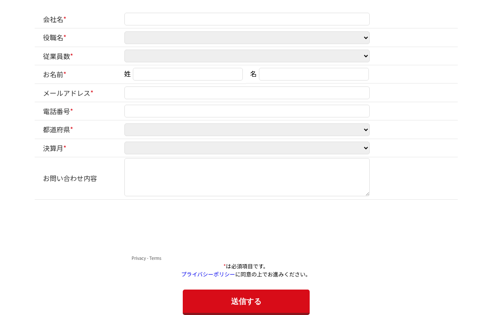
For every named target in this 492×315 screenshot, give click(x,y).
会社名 (53, 19)
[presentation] (99, 236)
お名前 (53, 74)
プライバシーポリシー (208, 274)
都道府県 (56, 129)
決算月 (53, 148)
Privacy (139, 258)
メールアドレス (67, 93)
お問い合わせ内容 (70, 178)
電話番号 (56, 111)
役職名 (53, 37)
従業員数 (56, 56)
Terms (155, 258)
